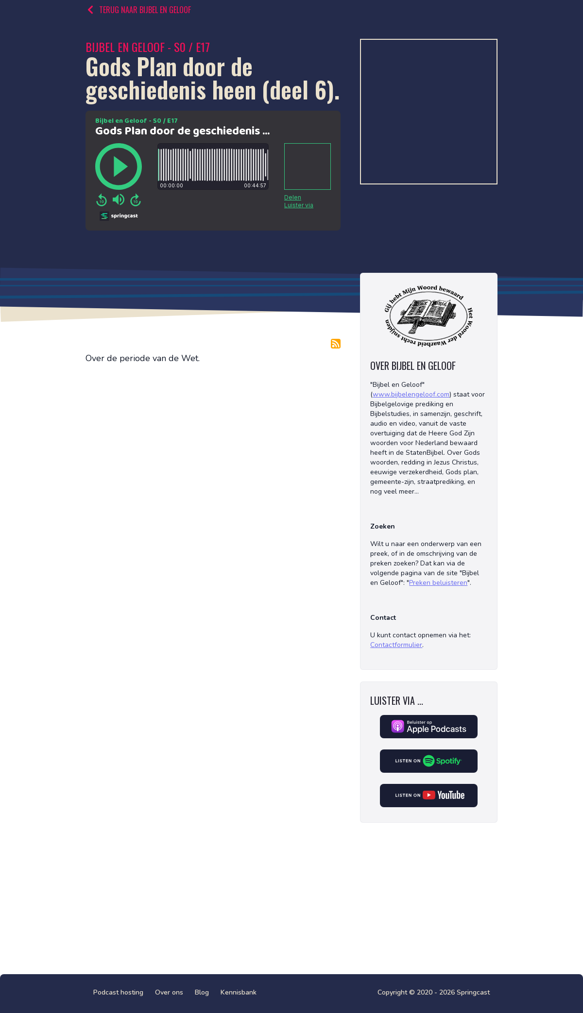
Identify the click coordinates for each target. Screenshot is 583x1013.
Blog (202, 992)
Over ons (169, 992)
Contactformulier (396, 644)
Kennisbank (239, 992)
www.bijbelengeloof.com (411, 394)
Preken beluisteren (438, 582)
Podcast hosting (118, 992)
